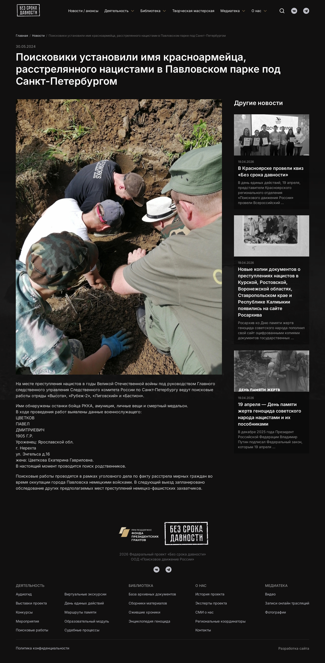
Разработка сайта (293, 648)
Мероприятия (27, 621)
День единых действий (84, 603)
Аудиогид (24, 594)
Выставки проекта (31, 603)
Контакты (203, 630)
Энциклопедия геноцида (149, 621)
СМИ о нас (204, 612)
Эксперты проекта (211, 603)
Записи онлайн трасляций (287, 603)
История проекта (210, 594)
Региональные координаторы (220, 621)
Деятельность (119, 11)
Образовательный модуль (87, 621)
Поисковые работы (32, 630)
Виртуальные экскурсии (86, 594)
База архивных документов (152, 594)
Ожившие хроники (144, 612)
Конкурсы (24, 612)
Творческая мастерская (193, 11)
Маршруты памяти (81, 612)
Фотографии (275, 612)
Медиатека (233, 11)
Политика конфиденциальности (43, 648)
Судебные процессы (82, 630)
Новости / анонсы (83, 11)
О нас (259, 11)
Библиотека (153, 11)
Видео (270, 594)
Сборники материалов (148, 603)
